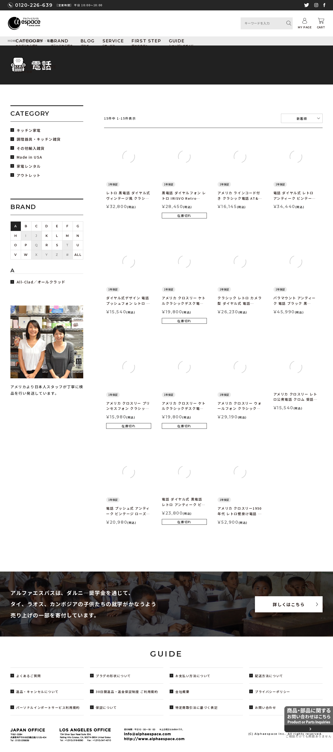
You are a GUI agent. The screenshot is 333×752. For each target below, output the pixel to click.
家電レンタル (29, 166)
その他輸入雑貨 (31, 148)
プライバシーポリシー (272, 691)
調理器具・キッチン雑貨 (39, 139)
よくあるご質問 (28, 675)
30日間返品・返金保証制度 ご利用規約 (127, 691)
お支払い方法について (193, 675)
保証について (106, 707)
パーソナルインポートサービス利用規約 (48, 707)
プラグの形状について (113, 675)
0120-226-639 (34, 5)
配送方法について (269, 675)
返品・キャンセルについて (37, 691)
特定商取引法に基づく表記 (196, 707)
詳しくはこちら (289, 604)
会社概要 (182, 691)
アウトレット (29, 175)
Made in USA (29, 157)
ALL (78, 255)
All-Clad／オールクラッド (41, 282)
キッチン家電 (29, 130)
